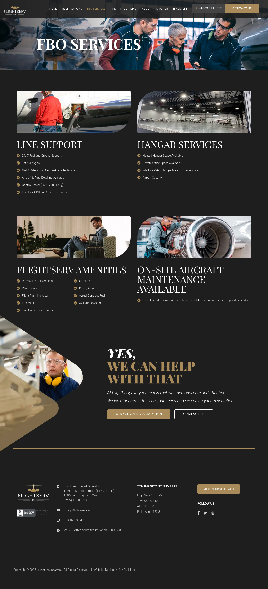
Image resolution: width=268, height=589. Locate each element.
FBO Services (96, 9)
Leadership (180, 9)
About (146, 9)
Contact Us (241, 8)
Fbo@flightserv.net (78, 509)
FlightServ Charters (50, 567)
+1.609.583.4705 (208, 8)
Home (53, 9)
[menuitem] (53, 9)
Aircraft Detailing (124, 9)
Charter (162, 9)
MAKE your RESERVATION (139, 414)
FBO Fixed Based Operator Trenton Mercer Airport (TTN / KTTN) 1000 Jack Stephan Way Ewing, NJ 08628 (89, 492)
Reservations (72, 9)
